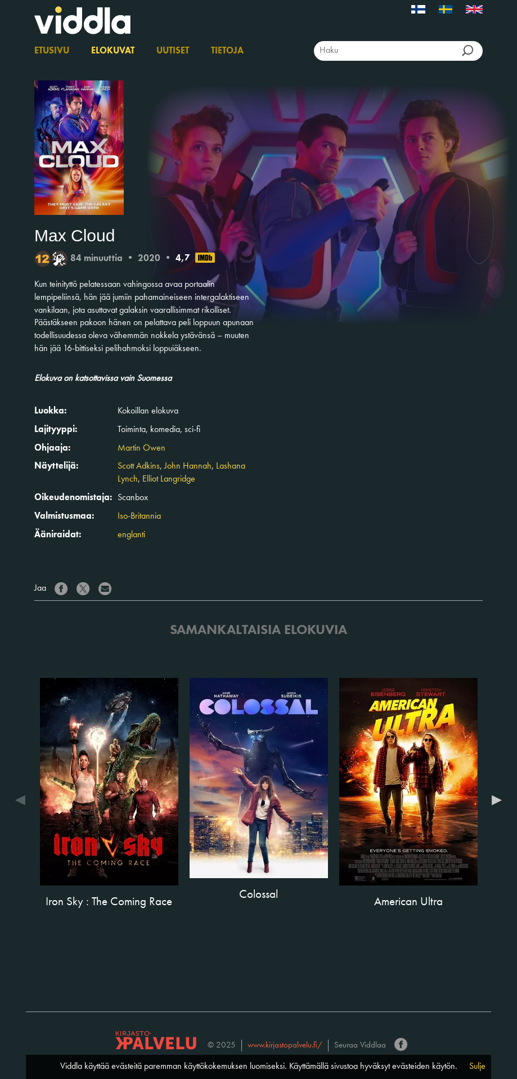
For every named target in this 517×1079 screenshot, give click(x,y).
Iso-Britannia (139, 516)
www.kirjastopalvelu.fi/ (285, 1045)
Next (494, 800)
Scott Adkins (139, 466)
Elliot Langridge (168, 479)
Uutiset (172, 51)
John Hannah (188, 466)
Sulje (477, 1066)
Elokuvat (112, 51)
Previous (23, 800)
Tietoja (227, 51)
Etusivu (51, 51)
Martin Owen (141, 448)
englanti (131, 535)
